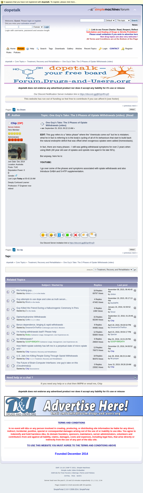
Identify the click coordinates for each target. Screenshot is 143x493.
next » (134, 106)
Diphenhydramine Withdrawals (31, 317)
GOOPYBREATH (32, 342)
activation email (28, 23)
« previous (126, 106)
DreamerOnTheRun (33, 328)
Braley (28, 335)
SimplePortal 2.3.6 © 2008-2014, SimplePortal (71, 489)
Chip (14, 123)
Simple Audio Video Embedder (73, 470)
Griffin (27, 320)
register (37, 21)
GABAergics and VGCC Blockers (53, 328)
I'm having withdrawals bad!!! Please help (36, 332)
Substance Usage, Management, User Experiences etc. (50, 335)
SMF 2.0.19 (60, 468)
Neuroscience (34, 369)
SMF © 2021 (71, 468)
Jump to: (90, 270)
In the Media (40, 293)
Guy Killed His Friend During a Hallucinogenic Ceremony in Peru (47, 308)
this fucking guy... (24, 290)
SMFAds (54, 473)
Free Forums (66, 473)
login (29, 21)
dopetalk (12, 10)
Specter (114, 334)
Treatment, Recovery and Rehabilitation (43, 352)
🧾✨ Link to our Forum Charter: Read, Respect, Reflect (112, 29)
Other (38, 320)
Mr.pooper (115, 358)
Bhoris (28, 302)
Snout (113, 312)
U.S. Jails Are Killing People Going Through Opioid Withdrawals (47, 356)
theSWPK (115, 303)
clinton (28, 293)
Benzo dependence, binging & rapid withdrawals (39, 325)
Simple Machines (83, 468)
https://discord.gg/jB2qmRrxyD (94, 94)
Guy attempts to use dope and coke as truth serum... (41, 299)
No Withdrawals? (24, 339)
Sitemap (75, 473)
